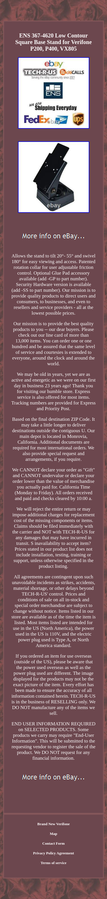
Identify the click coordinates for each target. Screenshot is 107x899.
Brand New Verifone (53, 824)
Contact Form (53, 843)
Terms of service (53, 863)
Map (53, 833)
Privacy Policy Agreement (53, 853)
